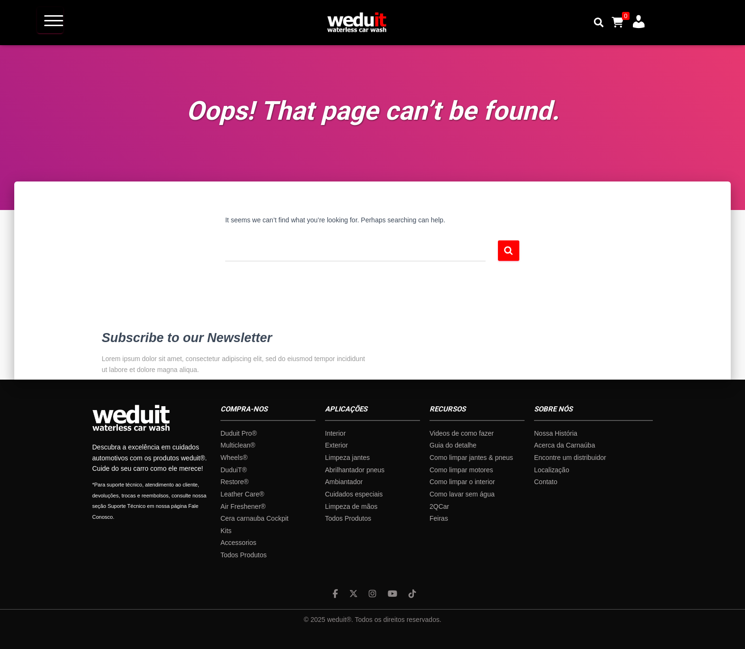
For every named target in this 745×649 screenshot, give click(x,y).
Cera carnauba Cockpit (254, 518)
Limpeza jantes (347, 457)
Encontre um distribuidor (570, 457)
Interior (335, 433)
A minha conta (635, 20)
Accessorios (238, 542)
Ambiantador (344, 482)
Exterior (336, 445)
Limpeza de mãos (351, 506)
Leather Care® (242, 494)
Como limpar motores (461, 470)
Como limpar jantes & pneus (471, 457)
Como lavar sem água (462, 494)
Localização (551, 470)
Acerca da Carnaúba (564, 445)
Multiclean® (237, 445)
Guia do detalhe (453, 445)
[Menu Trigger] (50, 20)
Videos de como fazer (462, 433)
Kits (225, 530)
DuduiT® (233, 470)
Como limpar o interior (462, 482)
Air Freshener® (243, 506)
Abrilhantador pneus (354, 470)
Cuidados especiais (353, 494)
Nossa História (555, 433)
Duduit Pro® (238, 433)
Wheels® (234, 457)
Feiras (439, 518)
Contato (545, 482)
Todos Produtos (243, 555)
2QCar (439, 506)
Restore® (234, 482)
